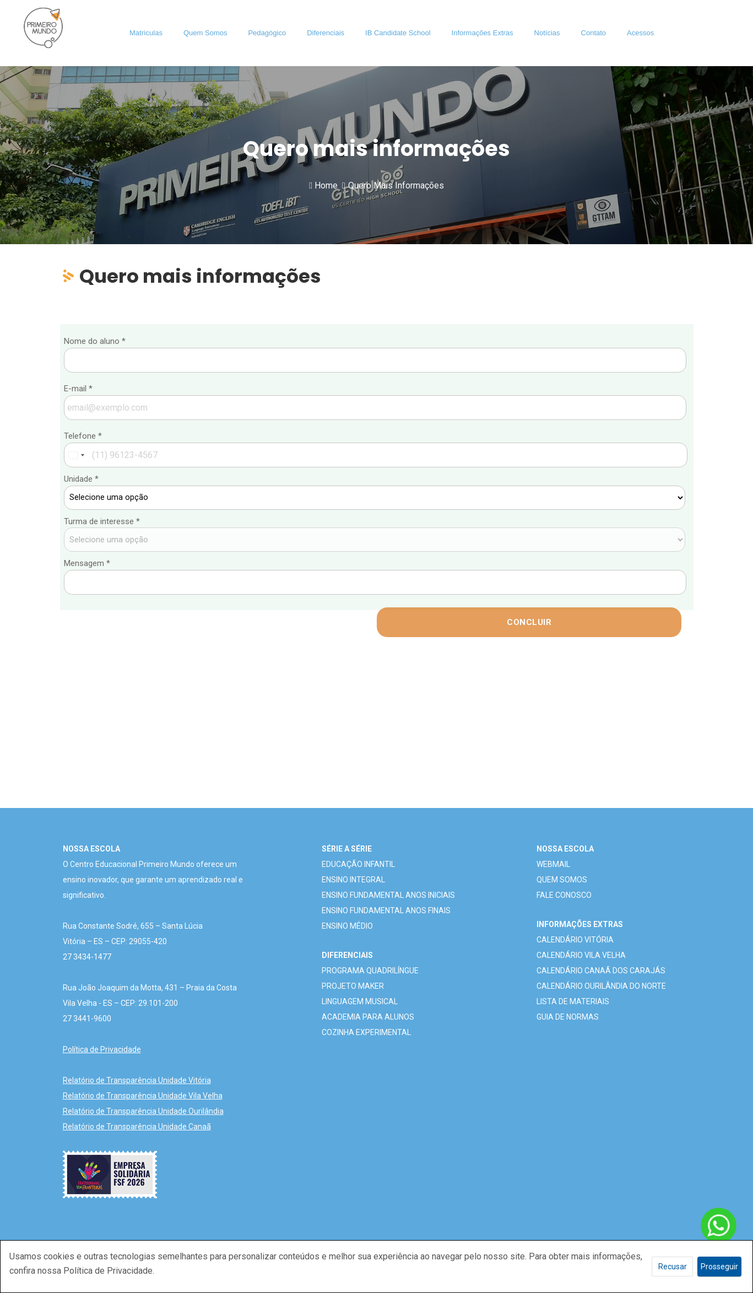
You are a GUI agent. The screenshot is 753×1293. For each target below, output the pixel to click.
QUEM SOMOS (562, 879)
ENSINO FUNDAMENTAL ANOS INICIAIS (388, 895)
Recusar (672, 1266)
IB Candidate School (398, 33)
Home (323, 185)
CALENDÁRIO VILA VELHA (581, 955)
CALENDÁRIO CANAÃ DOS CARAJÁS (601, 970)
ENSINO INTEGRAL (353, 879)
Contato (593, 33)
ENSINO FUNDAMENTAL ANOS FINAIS (386, 910)
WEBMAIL (553, 864)
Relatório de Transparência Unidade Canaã (137, 1126)
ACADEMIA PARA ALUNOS (368, 1016)
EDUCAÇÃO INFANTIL (358, 864)
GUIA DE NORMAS (568, 1016)
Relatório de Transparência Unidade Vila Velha (143, 1095)
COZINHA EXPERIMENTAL (366, 1032)
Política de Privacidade (102, 1049)
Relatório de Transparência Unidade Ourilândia (143, 1111)
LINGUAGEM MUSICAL (360, 1001)
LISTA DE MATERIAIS (573, 1001)
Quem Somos (205, 33)
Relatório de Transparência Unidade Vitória (137, 1080)
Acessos (640, 33)
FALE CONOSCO (564, 895)
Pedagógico (267, 33)
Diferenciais (325, 33)
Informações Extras (482, 33)
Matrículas (145, 33)
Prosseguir (719, 1266)
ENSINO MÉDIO (347, 926)
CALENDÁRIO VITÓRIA (575, 939)
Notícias (547, 33)
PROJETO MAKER (353, 986)
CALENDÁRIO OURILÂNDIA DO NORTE (601, 986)
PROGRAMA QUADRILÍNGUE (370, 970)
